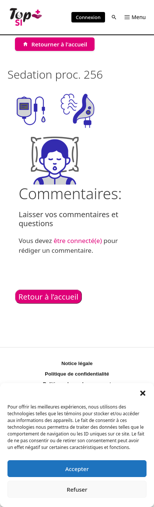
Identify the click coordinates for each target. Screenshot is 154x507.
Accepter (77, 469)
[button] (143, 392)
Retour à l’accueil (48, 296)
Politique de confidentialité (77, 374)
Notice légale (76, 363)
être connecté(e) (77, 240)
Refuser (77, 489)
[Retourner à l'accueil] (55, 44)
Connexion (88, 17)
